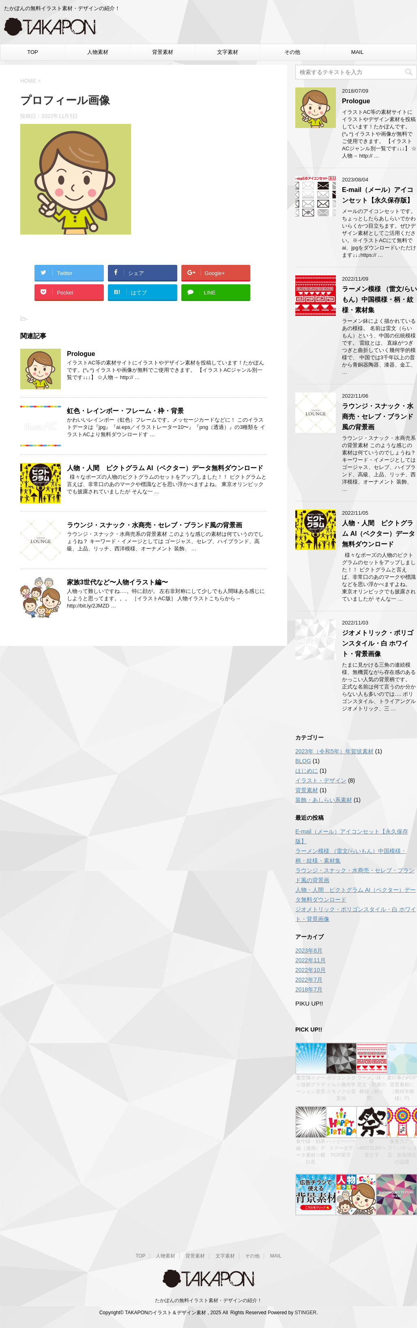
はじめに (306, 770)
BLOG (303, 761)
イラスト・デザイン (320, 780)
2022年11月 (310, 960)
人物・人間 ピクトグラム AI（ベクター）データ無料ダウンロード (165, 468)
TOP (32, 52)
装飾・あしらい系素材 (323, 800)
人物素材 (97, 52)
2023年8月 (308, 950)
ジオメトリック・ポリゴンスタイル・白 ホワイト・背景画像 (377, 643)
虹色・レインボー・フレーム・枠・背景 (125, 410)
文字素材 (227, 52)
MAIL (357, 52)
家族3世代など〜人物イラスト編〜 (117, 582)
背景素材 (162, 52)
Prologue (81, 353)
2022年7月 (308, 979)
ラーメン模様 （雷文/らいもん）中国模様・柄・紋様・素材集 (379, 299)
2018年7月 (308, 989)
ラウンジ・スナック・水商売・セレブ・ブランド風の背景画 (154, 525)
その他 (292, 52)
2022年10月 (310, 970)
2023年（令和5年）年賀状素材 (334, 751)
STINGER (305, 1312)
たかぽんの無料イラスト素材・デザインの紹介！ (208, 1300)
